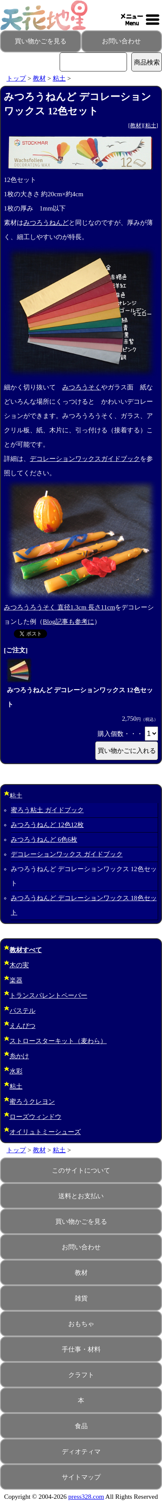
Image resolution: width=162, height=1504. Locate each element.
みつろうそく (81, 387)
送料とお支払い (81, 1196)
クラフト (81, 1374)
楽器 (16, 980)
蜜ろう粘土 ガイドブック (47, 810)
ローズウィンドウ (35, 1116)
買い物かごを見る (41, 41)
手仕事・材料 (81, 1349)
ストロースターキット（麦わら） (58, 1040)
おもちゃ (81, 1323)
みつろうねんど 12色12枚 (47, 824)
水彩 (16, 1071)
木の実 (19, 965)
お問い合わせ (121, 41)
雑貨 (81, 1298)
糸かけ (19, 1056)
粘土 (59, 78)
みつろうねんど (46, 222)
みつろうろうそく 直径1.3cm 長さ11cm (59, 607)
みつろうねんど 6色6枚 (44, 839)
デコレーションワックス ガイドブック (67, 854)
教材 (39, 78)
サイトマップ (81, 1477)
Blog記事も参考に (68, 621)
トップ (16, 78)
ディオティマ (81, 1451)
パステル (22, 1010)
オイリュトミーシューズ (45, 1131)
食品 (81, 1426)
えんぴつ (22, 1025)
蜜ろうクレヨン (32, 1101)
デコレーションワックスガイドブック (85, 458)
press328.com (86, 1496)
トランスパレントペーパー (48, 995)
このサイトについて (81, 1170)
